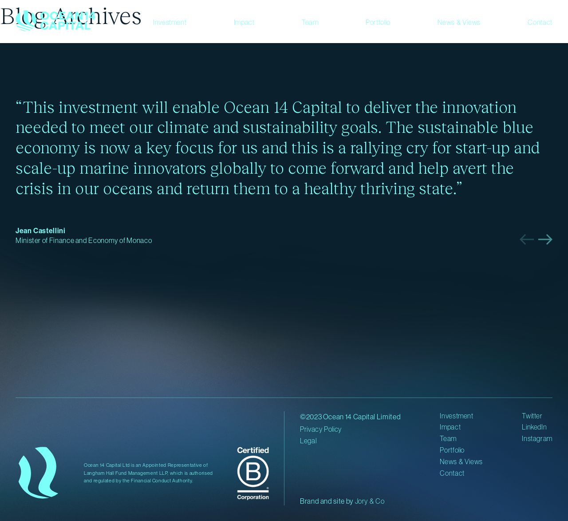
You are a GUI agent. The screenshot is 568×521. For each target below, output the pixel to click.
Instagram (537, 438)
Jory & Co (370, 501)
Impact (244, 22)
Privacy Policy (321, 429)
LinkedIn (534, 426)
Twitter (532, 415)
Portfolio (378, 22)
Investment (169, 22)
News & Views (459, 22)
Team (310, 22)
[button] (527, 239)
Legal (308, 440)
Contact (540, 22)
